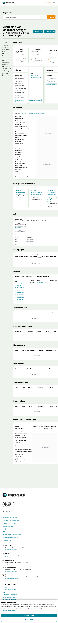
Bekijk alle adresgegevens (20, 100)
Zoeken (51, 17)
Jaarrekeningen (6, 58)
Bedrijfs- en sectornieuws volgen (11, 529)
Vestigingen (5, 53)
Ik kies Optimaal (29, 615)
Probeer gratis (47, 2)
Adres (3, 51)
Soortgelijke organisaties (5, 48)
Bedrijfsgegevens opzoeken (10, 517)
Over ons (5, 587)
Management (5, 64)
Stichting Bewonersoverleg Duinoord (20, 192)
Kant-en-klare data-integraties (10, 537)
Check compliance (50, 31)
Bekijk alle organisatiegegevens (36, 100)
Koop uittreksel (37, 31)
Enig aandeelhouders (6, 61)
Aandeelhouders (6, 68)
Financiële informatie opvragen (11, 520)
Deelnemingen (6, 71)
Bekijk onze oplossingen (11, 549)
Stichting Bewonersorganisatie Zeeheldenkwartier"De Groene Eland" (36, 193)
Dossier (4, 56)
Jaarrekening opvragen (9, 526)
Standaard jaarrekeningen (6, 74)
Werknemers (5, 66)
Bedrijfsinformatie (7, 515)
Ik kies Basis (29, 620)
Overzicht (4, 43)
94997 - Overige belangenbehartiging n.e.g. (36, 77)
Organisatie (5, 45)
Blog (4, 592)
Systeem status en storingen (10, 594)
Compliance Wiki (7, 540)
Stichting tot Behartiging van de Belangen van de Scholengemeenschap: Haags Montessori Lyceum (52, 195)
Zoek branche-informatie (9, 599)
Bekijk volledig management (52, 84)
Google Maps (18, 90)
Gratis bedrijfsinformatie (9, 597)
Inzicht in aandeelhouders (9, 523)
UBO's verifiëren (7, 532)
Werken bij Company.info (9, 589)
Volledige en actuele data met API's (12, 534)
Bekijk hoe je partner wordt (11, 578)
